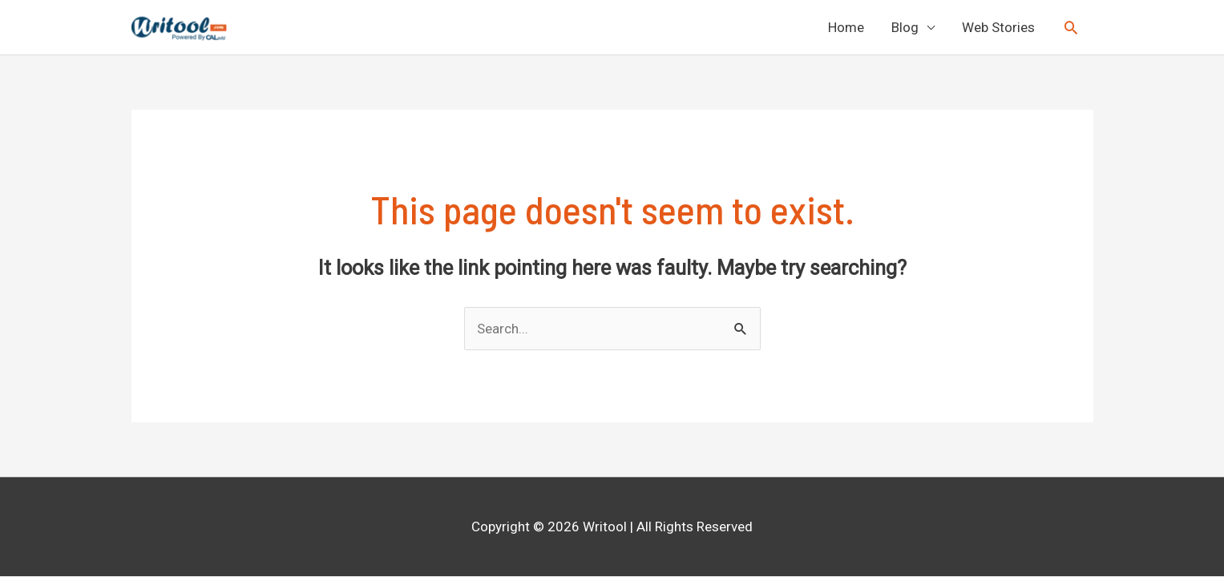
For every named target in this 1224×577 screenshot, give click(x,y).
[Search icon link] (1071, 27)
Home (846, 27)
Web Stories (998, 27)
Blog (905, 27)
